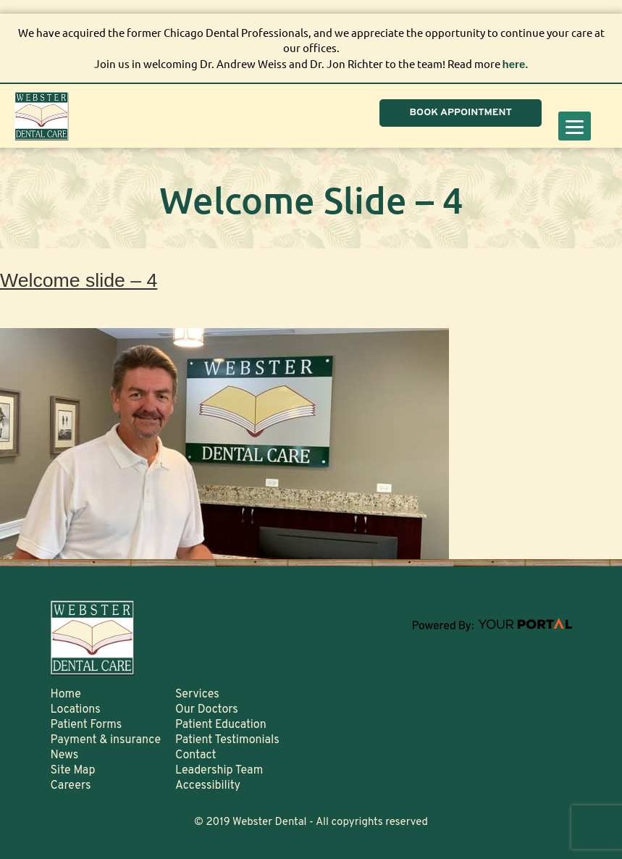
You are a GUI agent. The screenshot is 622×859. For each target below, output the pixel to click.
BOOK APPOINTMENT (460, 112)
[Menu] (574, 126)
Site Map (73, 770)
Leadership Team (219, 770)
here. (516, 64)
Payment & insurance (106, 740)
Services (197, 694)
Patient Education (220, 725)
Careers (71, 786)
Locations (76, 710)
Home (66, 694)
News (65, 755)
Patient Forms (86, 725)
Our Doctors (206, 710)
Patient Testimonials (227, 740)
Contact (195, 755)
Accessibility (207, 786)
